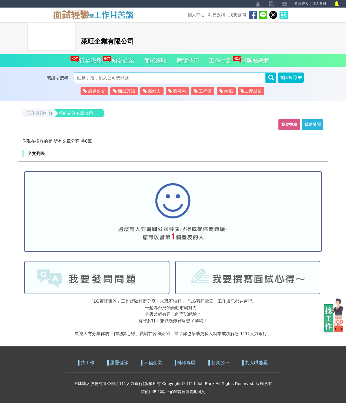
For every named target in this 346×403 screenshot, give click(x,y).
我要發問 (237, 14)
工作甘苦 (220, 60)
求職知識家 (254, 59)
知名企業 (121, 59)
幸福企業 (153, 362)
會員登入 (301, 4)
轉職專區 (186, 362)
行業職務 (89, 59)
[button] (291, 78)
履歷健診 (119, 362)
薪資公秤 (220, 362)
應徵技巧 (188, 60)
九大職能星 (256, 362)
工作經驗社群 (40, 113)
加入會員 (319, 4)
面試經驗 (155, 60)
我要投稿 (216, 14)
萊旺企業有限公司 (76, 113)
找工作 (88, 362)
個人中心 (196, 14)
